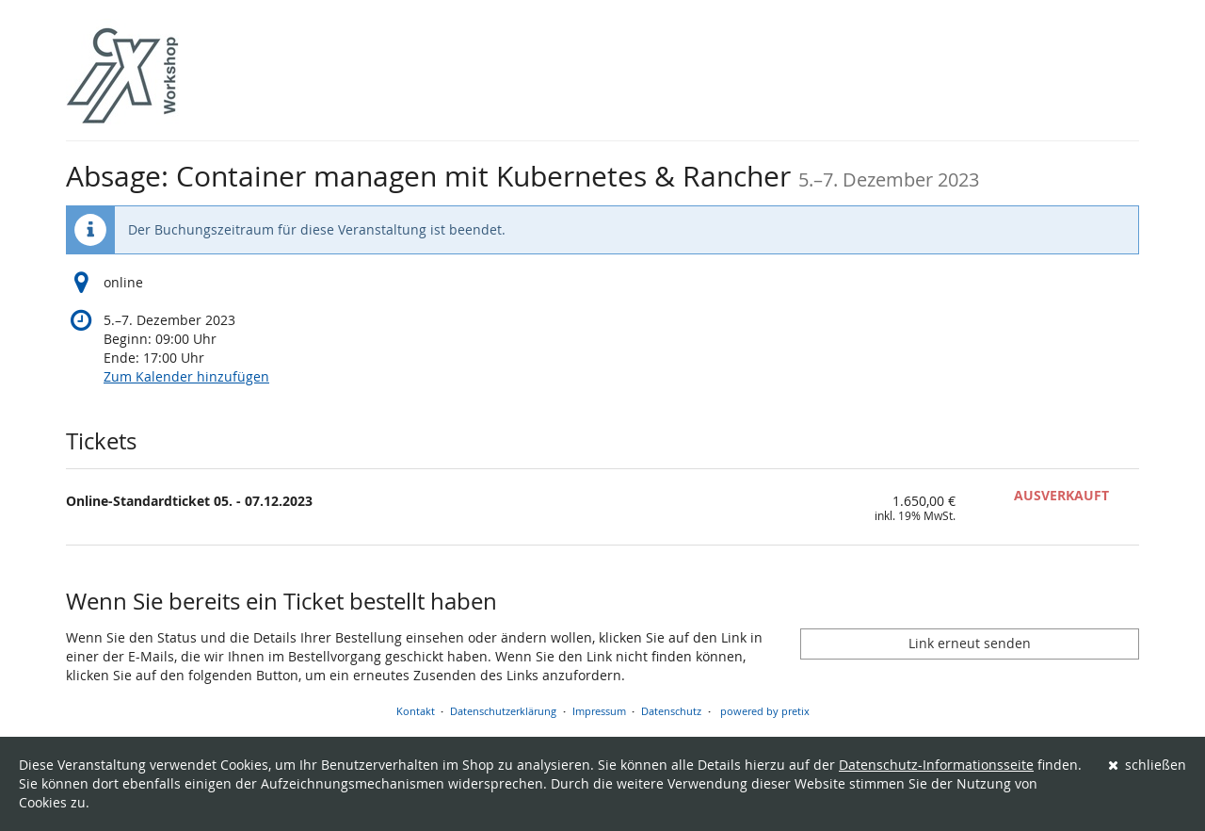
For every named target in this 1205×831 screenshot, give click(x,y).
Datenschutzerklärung (503, 711)
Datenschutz (671, 711)
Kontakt (415, 711)
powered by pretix (765, 711)
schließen (1147, 765)
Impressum (599, 711)
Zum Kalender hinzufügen (186, 376)
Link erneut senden (969, 643)
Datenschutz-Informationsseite (936, 765)
